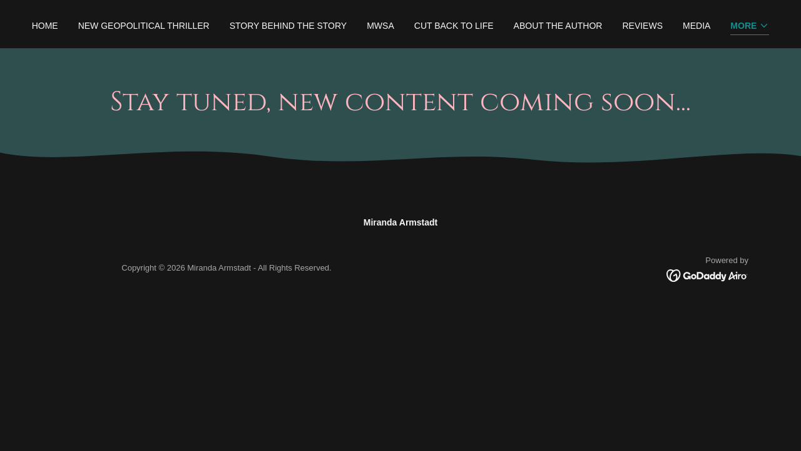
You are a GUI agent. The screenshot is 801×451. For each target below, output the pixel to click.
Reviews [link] (642, 26)
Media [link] (696, 26)
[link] (707, 274)
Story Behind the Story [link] (288, 26)
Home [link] (45, 26)
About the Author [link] (558, 26)
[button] (749, 26)
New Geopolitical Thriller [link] (144, 26)
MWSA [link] (380, 26)
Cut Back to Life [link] (454, 26)
